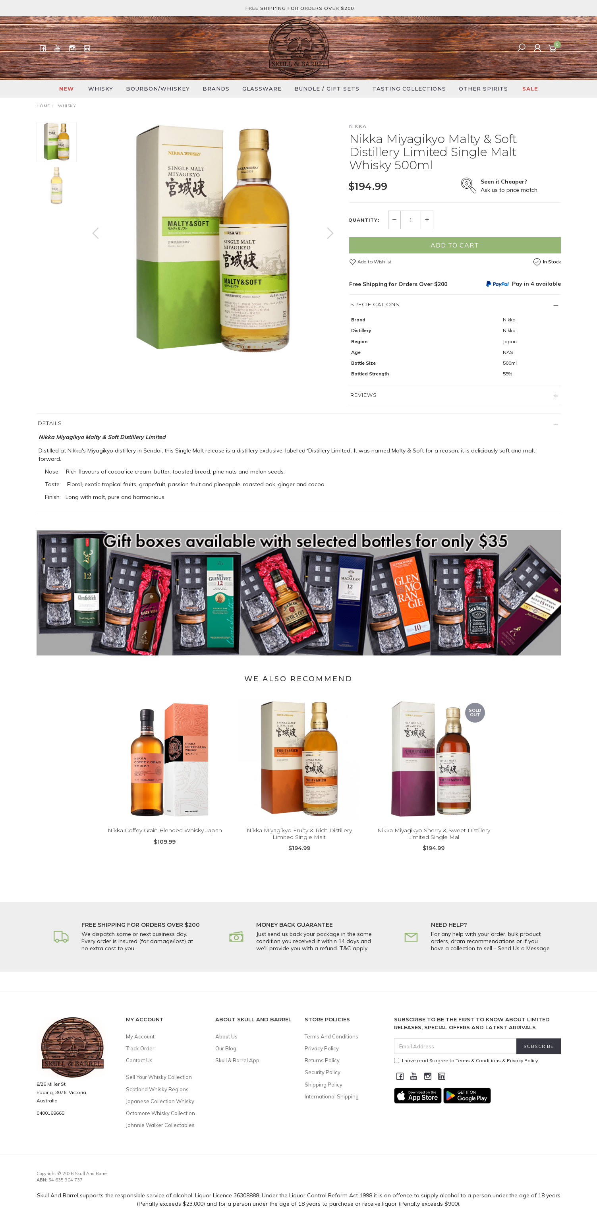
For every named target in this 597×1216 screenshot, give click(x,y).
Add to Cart (455, 245)
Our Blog (225, 1048)
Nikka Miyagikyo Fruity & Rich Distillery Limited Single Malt (299, 845)
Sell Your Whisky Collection (159, 1077)
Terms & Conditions (478, 1060)
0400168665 (50, 1113)
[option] (213, 241)
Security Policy (322, 1072)
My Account (140, 1036)
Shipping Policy (323, 1084)
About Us (226, 1036)
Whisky (100, 88)
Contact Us (139, 1060)
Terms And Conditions (331, 1036)
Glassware (262, 88)
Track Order (140, 1048)
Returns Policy (322, 1060)
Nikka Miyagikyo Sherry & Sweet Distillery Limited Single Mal (433, 845)
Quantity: (363, 220)
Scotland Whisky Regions (157, 1089)
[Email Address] (455, 1046)
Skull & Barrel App (237, 1060)
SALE (530, 88)
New (66, 88)
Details (50, 423)
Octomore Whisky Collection (160, 1113)
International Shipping (332, 1096)
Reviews (363, 395)
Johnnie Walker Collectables (160, 1125)
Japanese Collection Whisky (160, 1101)
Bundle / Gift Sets (326, 88)
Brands (216, 88)
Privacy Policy (322, 1048)
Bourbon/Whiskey (158, 88)
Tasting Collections (409, 88)
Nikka (358, 126)
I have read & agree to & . (466, 1060)
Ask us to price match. (510, 185)
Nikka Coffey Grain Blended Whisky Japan (165, 841)
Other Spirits (483, 88)
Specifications (375, 304)
